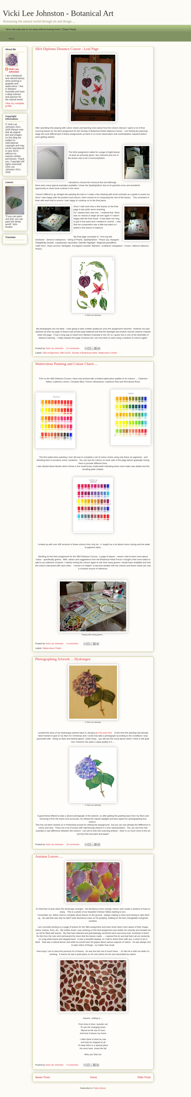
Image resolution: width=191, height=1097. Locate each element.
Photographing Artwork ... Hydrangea (62, 659)
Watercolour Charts (107, 353)
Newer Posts (42, 1077)
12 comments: (73, 348)
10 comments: (73, 844)
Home (11, 38)
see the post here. (104, 732)
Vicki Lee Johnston (14, 70)
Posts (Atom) (99, 1088)
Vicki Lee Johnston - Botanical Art (58, 13)
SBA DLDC (65, 353)
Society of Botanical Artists (84, 353)
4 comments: (72, 643)
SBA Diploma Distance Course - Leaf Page (66, 49)
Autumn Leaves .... (49, 856)
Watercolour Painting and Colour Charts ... (66, 364)
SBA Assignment (51, 353)
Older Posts (144, 1077)
